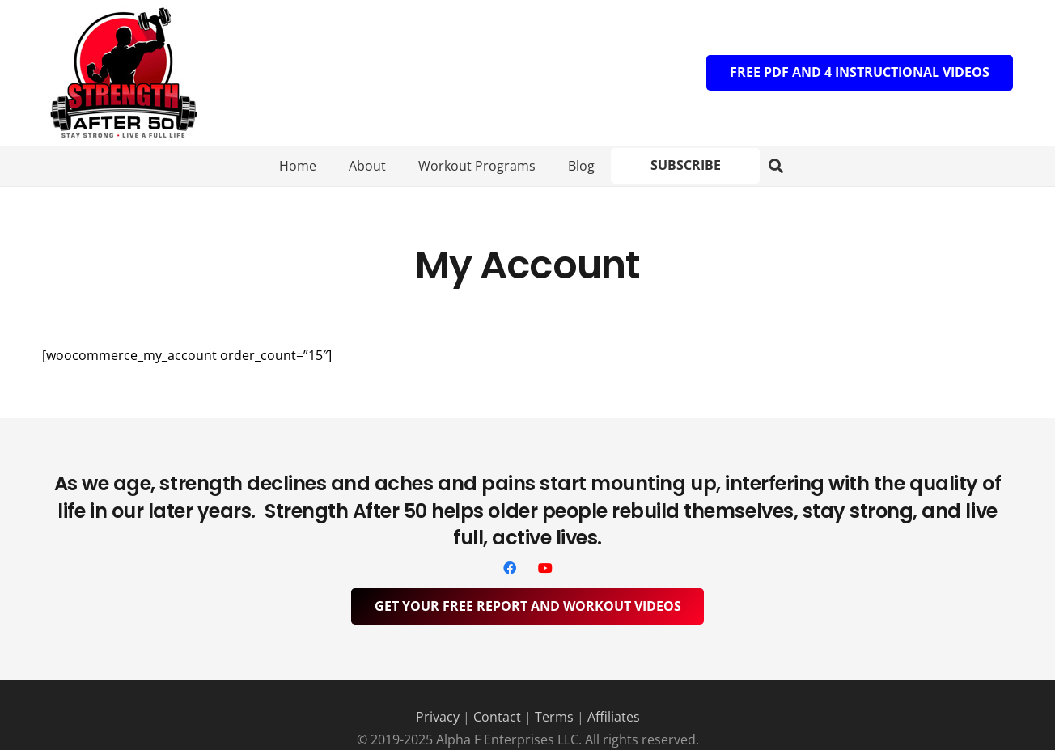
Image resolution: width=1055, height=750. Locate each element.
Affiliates (613, 717)
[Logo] (123, 73)
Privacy (438, 717)
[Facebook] (510, 568)
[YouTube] (545, 568)
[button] (776, 166)
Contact (497, 717)
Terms (554, 717)
